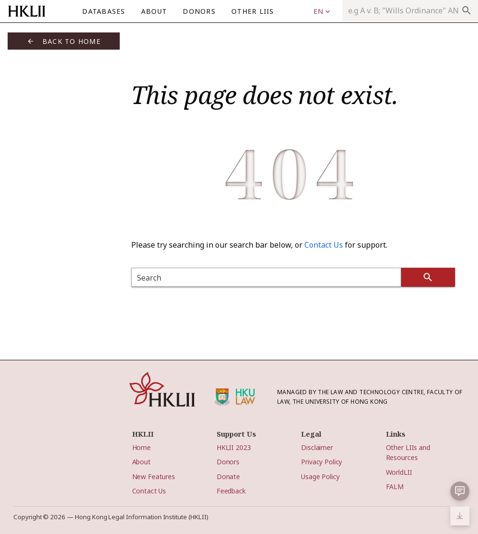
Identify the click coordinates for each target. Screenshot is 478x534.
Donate (228, 476)
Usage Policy (320, 476)
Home (141, 447)
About (141, 461)
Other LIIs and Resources (408, 452)
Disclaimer (317, 447)
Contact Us (323, 245)
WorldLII (399, 472)
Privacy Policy (321, 461)
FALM (395, 486)
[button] (459, 491)
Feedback (231, 490)
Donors (228, 461)
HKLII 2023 (234, 447)
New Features (153, 476)
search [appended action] (466, 10)
